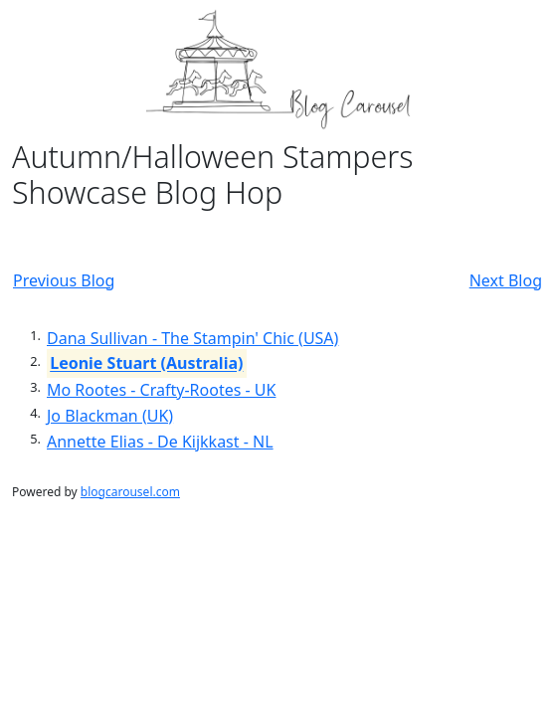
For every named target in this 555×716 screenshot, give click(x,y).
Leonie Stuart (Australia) (146, 364)
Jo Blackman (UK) (110, 416)
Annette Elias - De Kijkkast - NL (160, 441)
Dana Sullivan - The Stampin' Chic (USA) (192, 338)
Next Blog (505, 280)
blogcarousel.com (130, 491)
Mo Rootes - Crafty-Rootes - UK (161, 390)
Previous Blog (63, 280)
